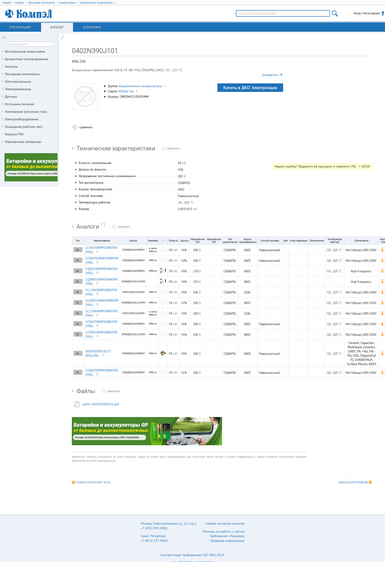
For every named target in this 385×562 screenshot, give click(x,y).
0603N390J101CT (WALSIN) (98, 353)
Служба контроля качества (224, 523)
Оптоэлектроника (18, 81)
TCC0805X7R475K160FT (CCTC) (93, 482)
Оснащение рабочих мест (24, 127)
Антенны (11, 66)
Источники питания (19, 104)
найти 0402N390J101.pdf (100, 404)
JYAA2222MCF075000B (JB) (353, 482)
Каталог (57, 27)
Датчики (11, 96)
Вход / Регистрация (367, 13)
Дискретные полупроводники (26, 59)
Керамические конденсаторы (142, 86)
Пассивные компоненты (22, 74)
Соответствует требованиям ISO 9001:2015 (192, 555)
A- (78, 250)
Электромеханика (18, 89)
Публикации (20, 27)
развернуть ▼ (272, 75)
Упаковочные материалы (23, 142)
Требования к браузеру (227, 536)
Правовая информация (227, 541)
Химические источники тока (26, 111)
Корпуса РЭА (14, 134)
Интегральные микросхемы (25, 51)
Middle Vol (128, 91)
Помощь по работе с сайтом (223, 531)
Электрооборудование (21, 119)
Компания (92, 27)
